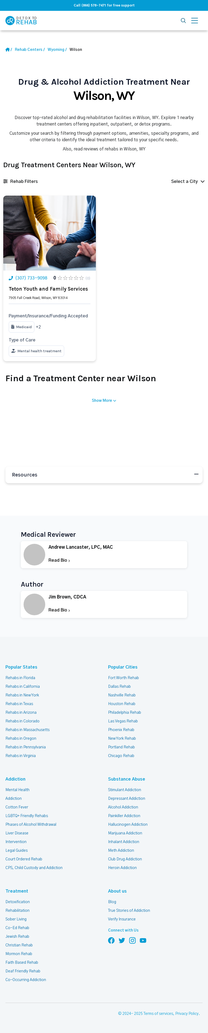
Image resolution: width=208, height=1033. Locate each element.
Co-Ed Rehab (17, 928)
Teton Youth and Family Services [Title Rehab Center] (48, 289)
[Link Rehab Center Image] (49, 233)
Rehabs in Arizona (21, 713)
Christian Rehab (19, 945)
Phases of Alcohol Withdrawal (30, 825)
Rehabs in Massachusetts (27, 730)
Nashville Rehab (122, 695)
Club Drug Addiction (125, 859)
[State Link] (57, 50)
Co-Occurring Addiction (25, 980)
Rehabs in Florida (20, 678)
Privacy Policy (187, 1014)
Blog (112, 902)
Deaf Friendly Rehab (22, 971)
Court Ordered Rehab (23, 859)
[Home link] (30, 50)
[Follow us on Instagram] (132, 940)
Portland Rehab (121, 747)
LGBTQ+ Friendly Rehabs (26, 816)
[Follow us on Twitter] (122, 940)
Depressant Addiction (126, 799)
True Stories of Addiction (129, 911)
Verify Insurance (122, 919)
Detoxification (17, 902)
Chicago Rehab (121, 756)
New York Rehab (122, 739)
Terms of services (158, 1014)
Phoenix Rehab (121, 730)
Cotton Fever (16, 807)
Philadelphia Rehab (124, 713)
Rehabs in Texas (19, 704)
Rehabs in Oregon (20, 739)
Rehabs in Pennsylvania (25, 747)
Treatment (16, 891)
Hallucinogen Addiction (128, 825)
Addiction (15, 779)
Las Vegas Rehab (123, 721)
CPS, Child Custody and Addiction (34, 868)
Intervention (16, 842)
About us (117, 891)
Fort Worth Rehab (123, 678)
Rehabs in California (22, 687)
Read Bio (59, 560)
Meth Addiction (121, 851)
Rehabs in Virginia (20, 756)
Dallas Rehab (119, 687)
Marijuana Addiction (125, 833)
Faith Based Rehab (21, 963)
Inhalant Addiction (123, 842)
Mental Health (17, 790)
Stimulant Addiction (124, 790)
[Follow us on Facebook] (111, 940)
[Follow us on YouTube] (143, 940)
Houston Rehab (121, 704)
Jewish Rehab (17, 937)
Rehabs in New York (22, 695)
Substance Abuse (126, 779)
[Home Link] (8, 50)
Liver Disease (16, 833)
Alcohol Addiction (123, 807)
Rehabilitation (17, 911)
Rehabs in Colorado (22, 721)
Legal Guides (16, 851)
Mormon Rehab (18, 954)
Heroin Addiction (122, 868)
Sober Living (16, 919)
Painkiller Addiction (124, 816)
